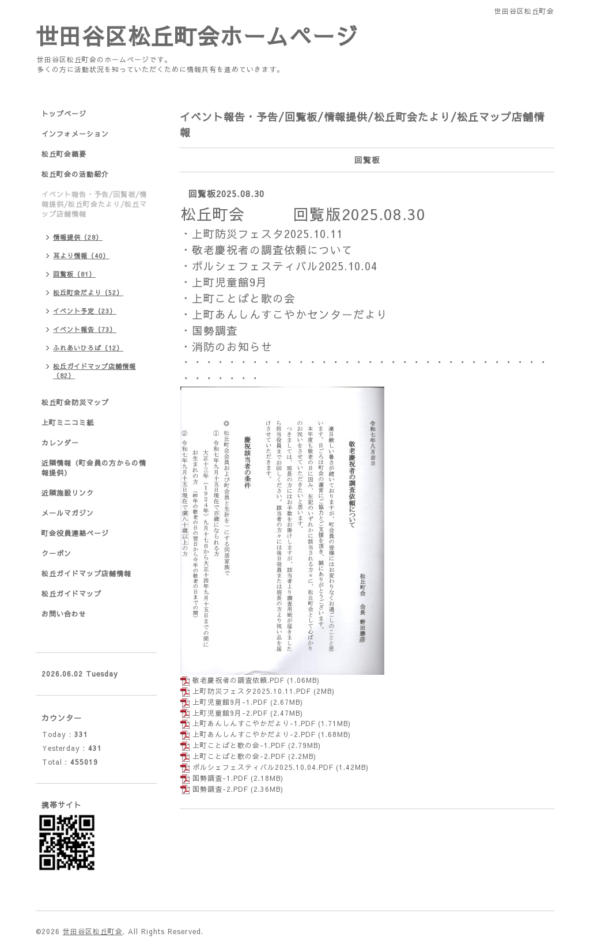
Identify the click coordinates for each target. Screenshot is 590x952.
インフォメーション (75, 133)
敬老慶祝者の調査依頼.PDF (238, 680)
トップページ (63, 113)
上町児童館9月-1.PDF (229, 702)
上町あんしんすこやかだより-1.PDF (253, 723)
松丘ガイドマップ (71, 593)
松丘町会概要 (63, 153)
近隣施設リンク (67, 492)
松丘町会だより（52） (88, 292)
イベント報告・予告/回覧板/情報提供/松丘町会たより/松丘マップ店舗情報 (94, 204)
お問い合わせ (63, 613)
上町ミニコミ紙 (67, 422)
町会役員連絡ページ (75, 533)
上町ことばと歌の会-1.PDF (238, 745)
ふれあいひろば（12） (88, 347)
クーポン (56, 553)
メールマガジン (67, 512)
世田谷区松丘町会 (93, 931)
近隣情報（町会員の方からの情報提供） (93, 467)
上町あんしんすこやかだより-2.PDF (253, 734)
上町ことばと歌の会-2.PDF (238, 756)
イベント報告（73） (84, 329)
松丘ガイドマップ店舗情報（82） (94, 371)
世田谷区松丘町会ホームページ (197, 35)
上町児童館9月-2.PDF (229, 712)
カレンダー (60, 442)
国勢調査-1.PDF (220, 778)
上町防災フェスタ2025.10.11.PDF (251, 691)
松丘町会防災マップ (75, 402)
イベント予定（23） (84, 311)
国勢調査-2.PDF (220, 789)
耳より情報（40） (81, 255)
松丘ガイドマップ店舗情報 (86, 573)
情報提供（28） (78, 237)
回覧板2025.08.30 (226, 193)
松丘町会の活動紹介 (75, 174)
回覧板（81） (74, 274)
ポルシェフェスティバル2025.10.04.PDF (262, 767)
